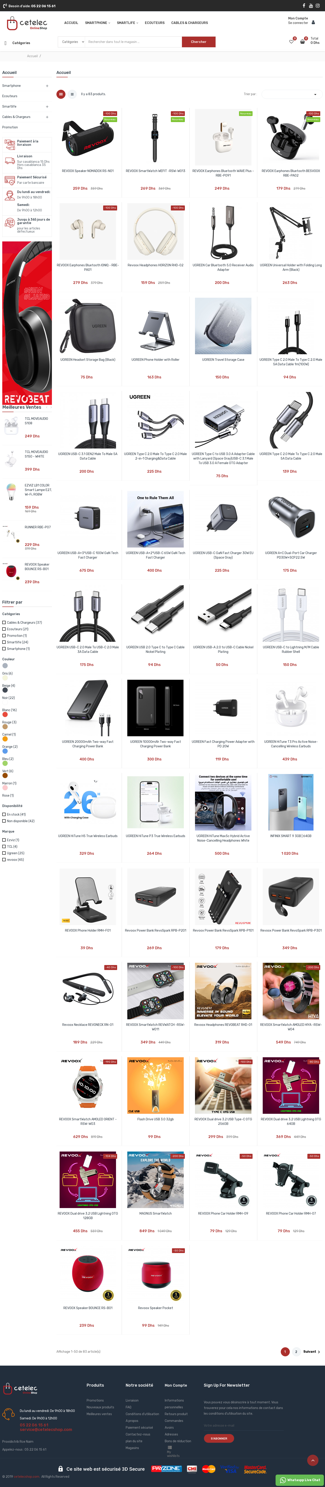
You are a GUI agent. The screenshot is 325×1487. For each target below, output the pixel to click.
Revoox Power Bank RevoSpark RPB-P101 (223, 930)
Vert (7, 771)
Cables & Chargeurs (16, 117)
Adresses (171, 1434)
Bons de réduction (178, 1441)
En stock (16, 815)
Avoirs (169, 1428)
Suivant (312, 1352)
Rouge (9, 722)
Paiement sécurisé (139, 1428)
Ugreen (15, 853)
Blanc (9, 710)
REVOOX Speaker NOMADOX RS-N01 (88, 171)
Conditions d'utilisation (142, 1414)
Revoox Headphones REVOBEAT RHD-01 (223, 1025)
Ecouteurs (9, 96)
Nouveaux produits (100, 1407)
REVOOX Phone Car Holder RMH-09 (223, 1214)
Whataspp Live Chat (299, 1480)
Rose (8, 796)
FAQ (128, 1407)
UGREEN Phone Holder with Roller (155, 360)
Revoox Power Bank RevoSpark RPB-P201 (155, 930)
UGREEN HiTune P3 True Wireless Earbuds (155, 836)
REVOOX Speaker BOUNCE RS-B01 (87, 1308)
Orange (10, 747)
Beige (8, 686)
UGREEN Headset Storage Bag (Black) (87, 360)
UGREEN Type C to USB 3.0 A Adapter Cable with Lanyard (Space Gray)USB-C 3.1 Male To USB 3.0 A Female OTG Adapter (223, 458)
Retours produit (176, 1414)
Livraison (132, 1400)
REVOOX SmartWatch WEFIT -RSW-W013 (155, 171)
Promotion (10, 127)
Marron (9, 783)
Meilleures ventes (99, 1414)
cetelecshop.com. (27, 1477)
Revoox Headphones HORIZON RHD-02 (155, 265)
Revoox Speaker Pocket (155, 1308)
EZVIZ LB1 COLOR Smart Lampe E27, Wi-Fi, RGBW (38, 490)
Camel (9, 734)
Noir (8, 698)
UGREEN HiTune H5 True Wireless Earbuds (88, 836)
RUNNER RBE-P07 (38, 527)
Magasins (132, 1448)
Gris (7, 673)
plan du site (134, 1441)
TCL (12, 847)
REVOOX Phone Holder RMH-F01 (88, 930)
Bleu (8, 759)
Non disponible (21, 821)
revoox (15, 860)
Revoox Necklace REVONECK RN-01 (87, 1025)
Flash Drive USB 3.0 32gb (155, 1119)
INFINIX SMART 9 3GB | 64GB (290, 836)
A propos (132, 1421)
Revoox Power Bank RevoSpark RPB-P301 (291, 930)
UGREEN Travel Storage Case (223, 360)
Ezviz (13, 840)
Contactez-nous (138, 1434)
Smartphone (11, 86)
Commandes (174, 1421)
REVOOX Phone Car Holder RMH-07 (291, 1214)
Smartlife (9, 107)
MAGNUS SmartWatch (155, 1214)
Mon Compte (176, 1385)
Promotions (95, 1400)
